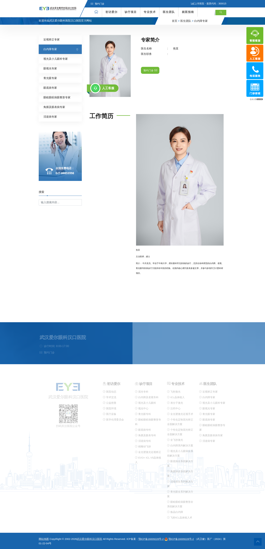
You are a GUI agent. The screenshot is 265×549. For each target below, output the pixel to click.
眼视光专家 (50, 68)
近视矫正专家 (51, 39)
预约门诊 (97, 3)
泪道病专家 (50, 116)
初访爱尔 (111, 11)
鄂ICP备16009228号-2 (151, 538)
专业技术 (150, 11)
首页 (174, 20)
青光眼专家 (50, 78)
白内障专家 (201, 20)
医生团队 (169, 11)
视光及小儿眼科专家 (55, 58)
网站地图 (44, 538)
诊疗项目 (131, 11)
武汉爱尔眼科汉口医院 (89, 538)
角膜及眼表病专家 (54, 107)
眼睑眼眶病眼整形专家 (56, 97)
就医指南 (188, 11)
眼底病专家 (50, 87)
